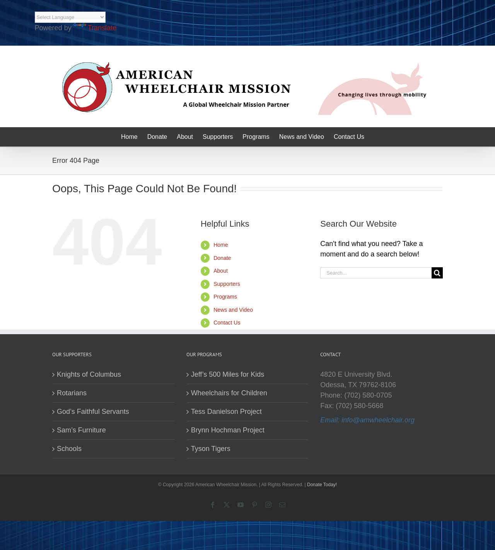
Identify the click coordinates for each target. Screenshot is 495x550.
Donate (222, 258)
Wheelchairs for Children (229, 393)
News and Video (233, 310)
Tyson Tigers (210, 449)
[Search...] (376, 272)
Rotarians (72, 393)
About (220, 271)
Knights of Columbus (89, 374)
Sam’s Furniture (81, 430)
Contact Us (226, 322)
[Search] (437, 272)
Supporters (226, 284)
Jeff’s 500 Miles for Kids (228, 374)
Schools (69, 449)
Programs (225, 297)
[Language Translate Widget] (70, 17)
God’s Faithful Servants (93, 411)
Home (220, 245)
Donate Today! (322, 484)
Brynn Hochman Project (228, 430)
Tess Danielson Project (226, 411)
